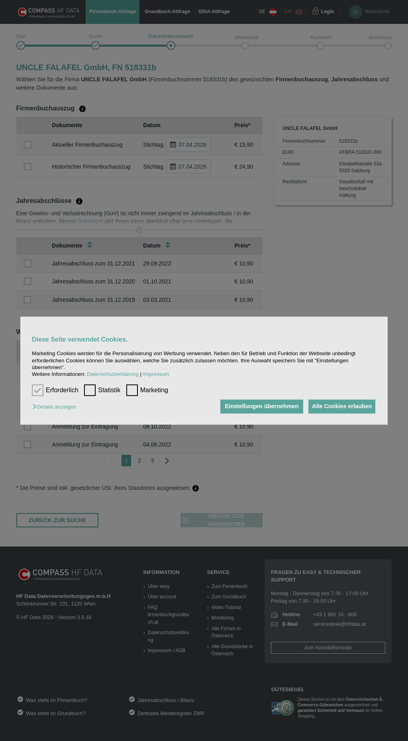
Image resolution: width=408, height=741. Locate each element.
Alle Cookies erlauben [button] (341, 406)
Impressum (156, 374)
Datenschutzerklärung (113, 374)
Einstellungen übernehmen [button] (258, 406)
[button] (56, 407)
